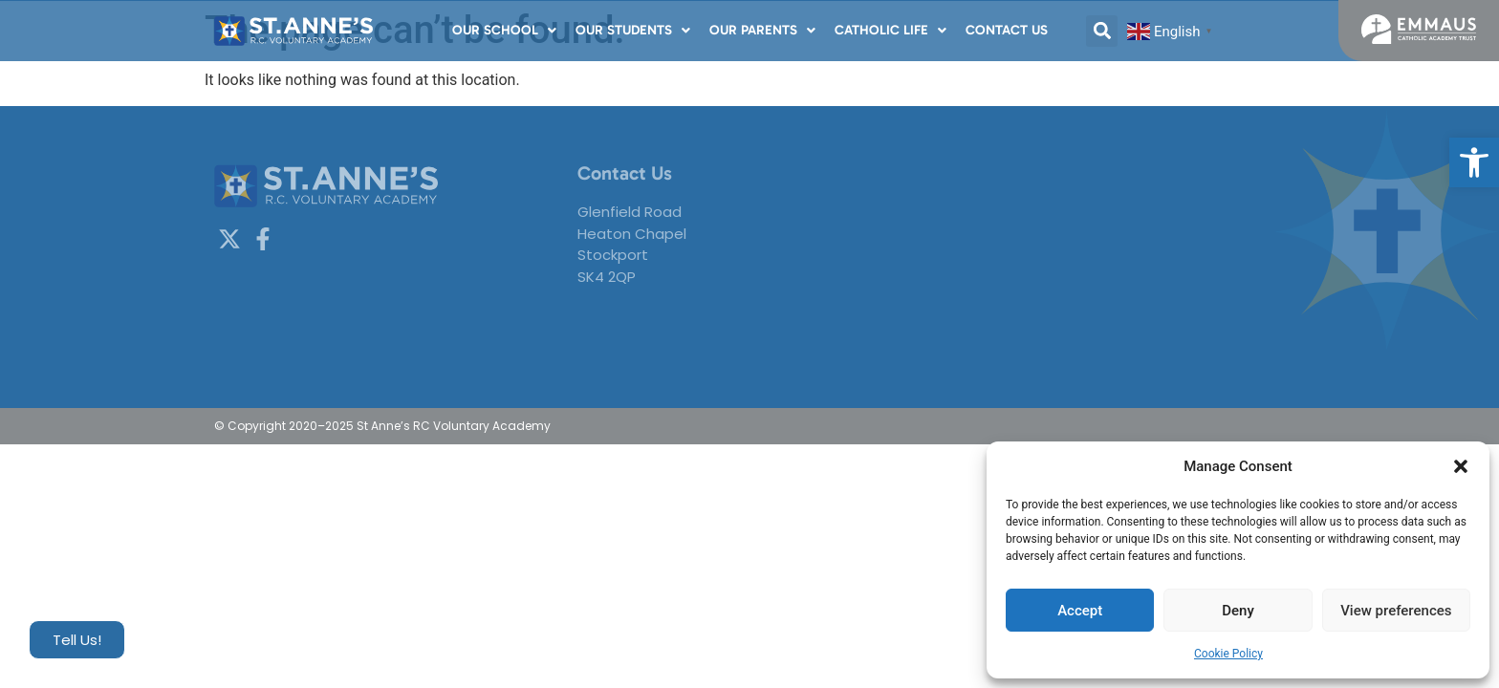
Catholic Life (890, 30)
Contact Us (1007, 30)
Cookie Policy (1228, 653)
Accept (1079, 610)
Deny (1238, 610)
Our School (504, 30)
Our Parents (762, 30)
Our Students (633, 30)
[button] (1474, 162)
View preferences (1395, 610)
